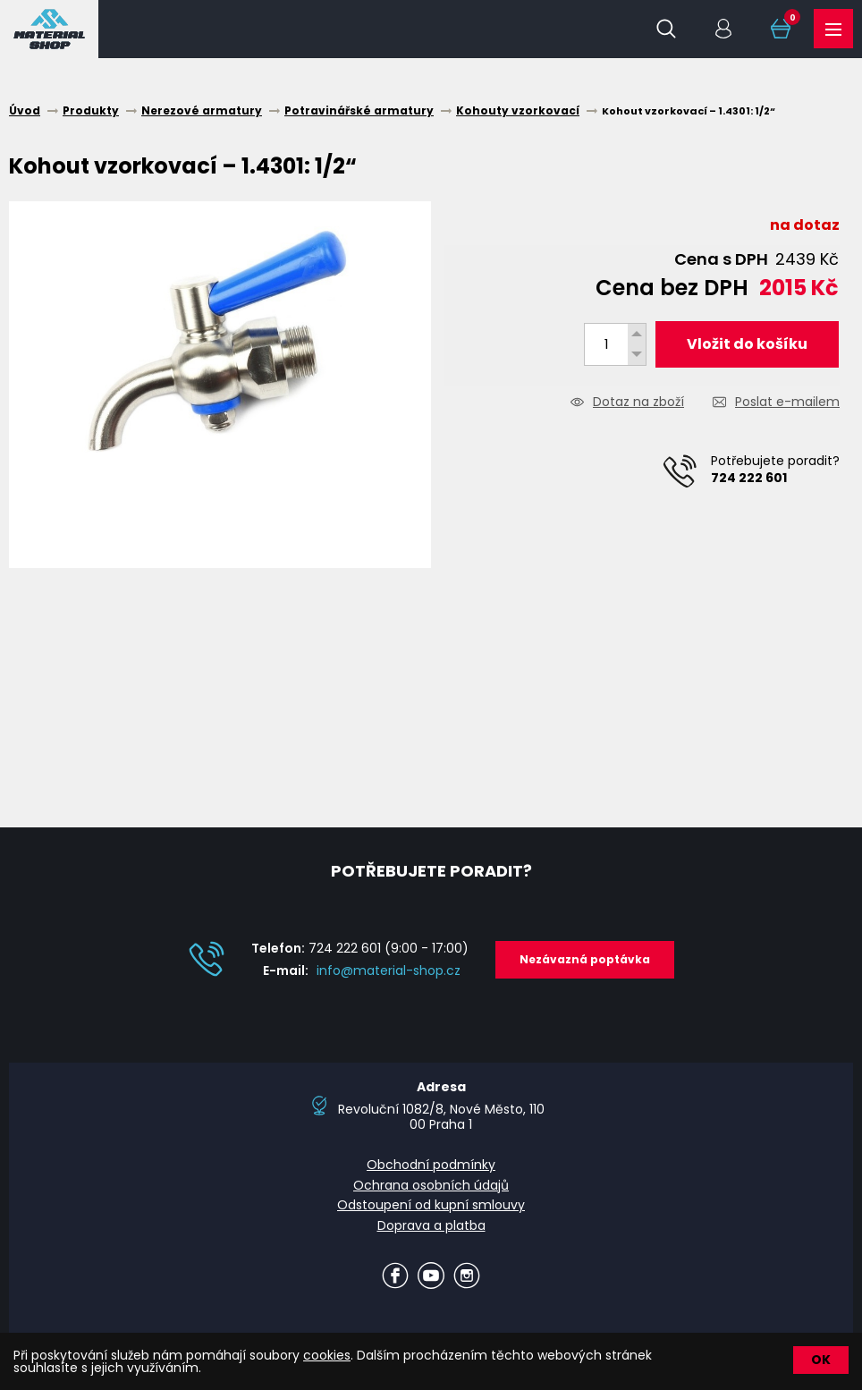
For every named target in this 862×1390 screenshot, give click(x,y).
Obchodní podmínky (431, 1165)
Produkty (833, 29)
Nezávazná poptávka (585, 959)
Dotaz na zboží (638, 403)
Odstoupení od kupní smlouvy (431, 1205)
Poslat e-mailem (787, 403)
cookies (327, 1355)
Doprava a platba (431, 1225)
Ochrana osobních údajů (431, 1185)
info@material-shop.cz (389, 970)
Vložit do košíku (747, 344)
